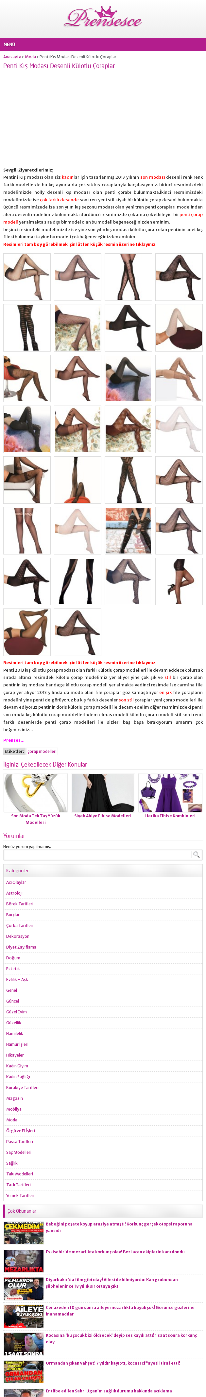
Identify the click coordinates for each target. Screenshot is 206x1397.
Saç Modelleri (18, 1152)
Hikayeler (15, 1055)
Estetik (13, 968)
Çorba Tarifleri (19, 925)
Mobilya (14, 1109)
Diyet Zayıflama (21, 947)
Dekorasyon (17, 936)
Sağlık (12, 1163)
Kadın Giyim (17, 1065)
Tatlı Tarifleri (18, 1184)
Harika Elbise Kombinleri (170, 815)
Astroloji (14, 893)
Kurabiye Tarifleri (22, 1087)
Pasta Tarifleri (19, 1141)
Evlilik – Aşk (17, 979)
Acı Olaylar (16, 882)
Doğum (13, 957)
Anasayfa (12, 56)
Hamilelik (14, 1033)
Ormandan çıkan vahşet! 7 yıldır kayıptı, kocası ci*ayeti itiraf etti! (113, 1363)
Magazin (14, 1098)
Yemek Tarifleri (20, 1195)
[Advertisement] (103, 121)
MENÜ (9, 44)
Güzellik (13, 1022)
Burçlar (13, 914)
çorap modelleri (42, 751)
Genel (11, 990)
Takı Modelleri (19, 1173)
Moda (30, 56)
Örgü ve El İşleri (20, 1130)
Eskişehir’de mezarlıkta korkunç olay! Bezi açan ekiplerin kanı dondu (115, 1251)
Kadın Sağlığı (18, 1076)
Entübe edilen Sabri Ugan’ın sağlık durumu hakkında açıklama (109, 1390)
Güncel (12, 1001)
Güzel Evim (16, 1011)
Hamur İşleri (17, 1044)
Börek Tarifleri (19, 903)
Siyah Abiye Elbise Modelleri (102, 815)
